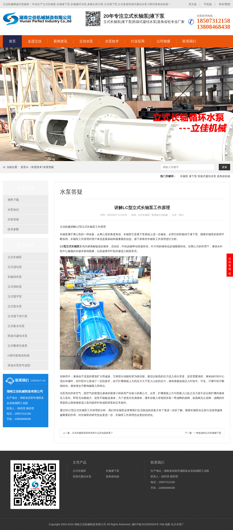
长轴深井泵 (15, 276)
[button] (100, 157)
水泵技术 (112, 41)
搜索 (224, 167)
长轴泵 (184, 176)
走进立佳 (34, 41)
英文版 (193, 4)
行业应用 (138, 41)
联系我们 (189, 41)
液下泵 (193, 176)
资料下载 (13, 199)
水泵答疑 (48, 167)
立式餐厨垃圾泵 (17, 345)
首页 (12, 41)
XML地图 (165, 524)
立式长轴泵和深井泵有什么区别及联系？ (92, 433)
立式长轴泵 (15, 257)
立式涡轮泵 (15, 286)
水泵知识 (13, 209)
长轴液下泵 (112, 470)
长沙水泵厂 (177, 524)
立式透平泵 (15, 296)
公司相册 (163, 41)
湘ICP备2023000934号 (145, 524)
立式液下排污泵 (17, 316)
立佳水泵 (86, 41)
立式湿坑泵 (15, 267)
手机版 (208, 4)
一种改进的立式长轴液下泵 (207, 433)
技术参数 (13, 229)
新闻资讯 (60, 41)
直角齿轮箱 (223, 176)
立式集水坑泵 (16, 326)
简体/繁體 (224, 4)
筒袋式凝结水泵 (207, 176)
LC (69, 246)
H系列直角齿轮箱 (19, 355)
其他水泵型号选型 (19, 365)
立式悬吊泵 (15, 306)
